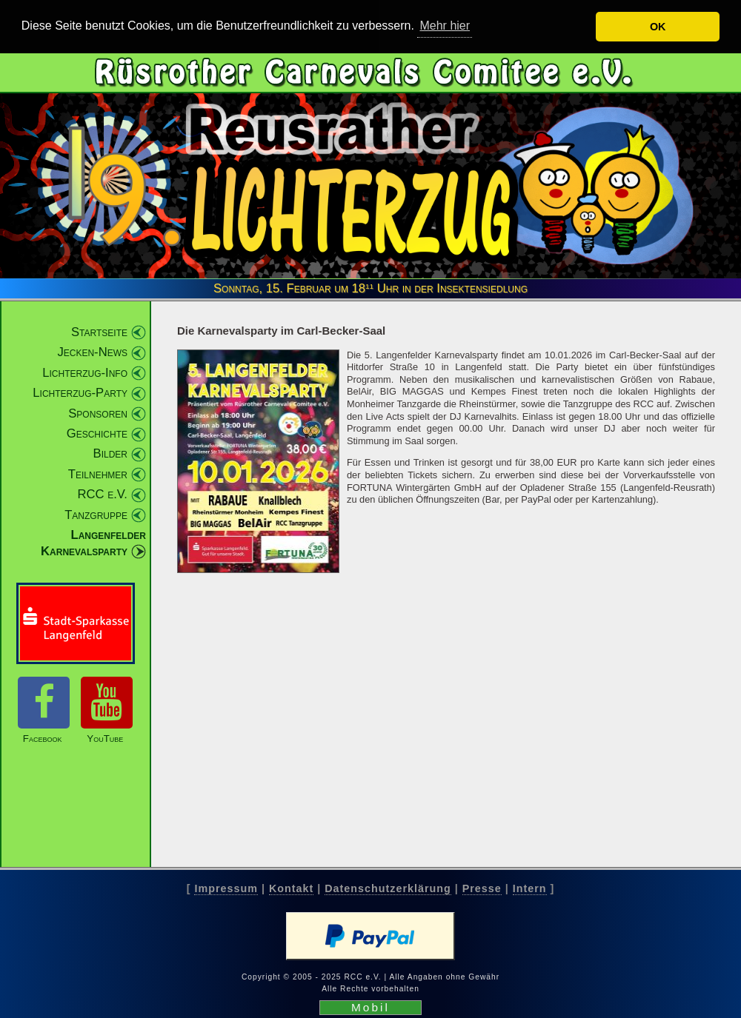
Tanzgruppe (95, 514)
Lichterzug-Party (80, 393)
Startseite (99, 331)
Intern (530, 888)
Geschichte (97, 433)
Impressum (225, 888)
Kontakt (291, 888)
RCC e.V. (102, 494)
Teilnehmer (97, 473)
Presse (482, 888)
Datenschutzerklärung (388, 888)
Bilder (110, 453)
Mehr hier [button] (444, 25)
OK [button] (658, 27)
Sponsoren (97, 413)
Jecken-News (92, 352)
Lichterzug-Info (84, 372)
